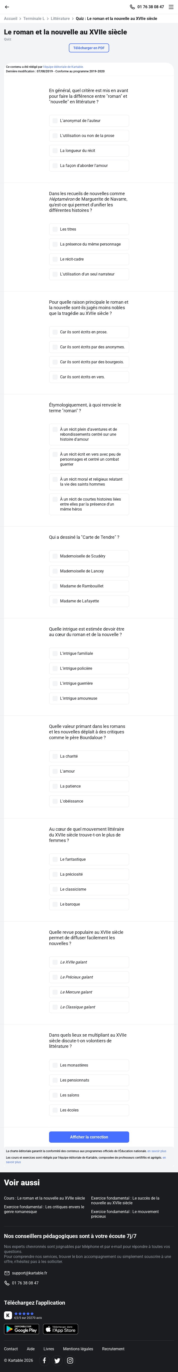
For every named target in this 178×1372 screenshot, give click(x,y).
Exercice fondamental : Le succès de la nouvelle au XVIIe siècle (125, 1200)
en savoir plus (156, 1151)
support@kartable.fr (29, 1273)
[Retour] (9, 6)
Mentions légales (78, 1349)
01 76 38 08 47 (150, 7)
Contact (11, 1349)
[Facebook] (44, 1360)
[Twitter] (57, 1360)
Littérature (60, 18)
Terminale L (34, 18)
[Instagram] (70, 1360)
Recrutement (113, 1349)
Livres (49, 1349)
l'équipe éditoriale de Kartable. (63, 67)
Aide (31, 1349)
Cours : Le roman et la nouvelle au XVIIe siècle (44, 1198)
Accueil (10, 18)
